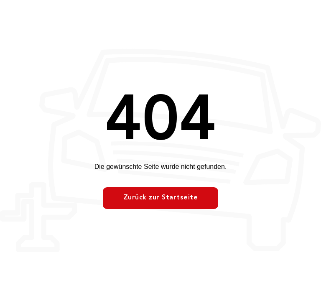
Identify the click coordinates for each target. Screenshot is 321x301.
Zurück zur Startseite (160, 197)
